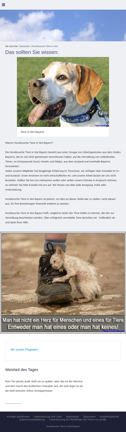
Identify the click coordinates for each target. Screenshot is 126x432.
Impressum (72, 416)
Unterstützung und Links (48, 416)
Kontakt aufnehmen (18, 416)
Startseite (24, 46)
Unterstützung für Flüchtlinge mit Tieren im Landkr (78, 419)
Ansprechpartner (109, 416)
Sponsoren (89, 416)
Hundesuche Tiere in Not (45, 46)
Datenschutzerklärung (32, 419)
